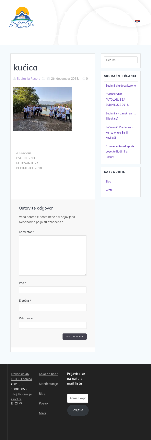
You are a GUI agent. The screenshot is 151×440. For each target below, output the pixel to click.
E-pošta (25, 300)
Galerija (105, 21)
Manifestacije (48, 384)
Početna (49, 12)
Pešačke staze (78, 21)
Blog (108, 181)
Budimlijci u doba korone (121, 85)
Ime (22, 283)
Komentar (26, 232)
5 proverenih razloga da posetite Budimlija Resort (120, 151)
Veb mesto (26, 318)
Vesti (109, 190)
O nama (67, 12)
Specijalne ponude (92, 12)
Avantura (50, 21)
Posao (43, 403)
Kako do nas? (48, 374)
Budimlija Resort (28, 79)
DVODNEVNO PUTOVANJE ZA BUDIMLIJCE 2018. (117, 99)
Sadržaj (123, 12)
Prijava (78, 410)
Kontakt (124, 21)
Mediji (43, 413)
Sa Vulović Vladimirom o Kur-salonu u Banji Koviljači (120, 132)
